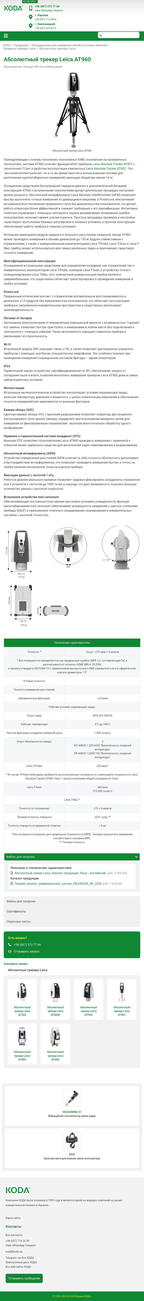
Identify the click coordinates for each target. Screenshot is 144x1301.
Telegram (58, 10)
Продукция (21, 45)
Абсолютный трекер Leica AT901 (121, 1011)
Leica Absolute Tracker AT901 (112, 164)
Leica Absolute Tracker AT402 (106, 168)
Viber (37, 10)
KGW (72, 1154)
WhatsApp (46, 10)
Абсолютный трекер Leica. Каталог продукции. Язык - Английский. (60, 873)
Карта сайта (13, 1217)
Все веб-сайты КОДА (18, 1266)
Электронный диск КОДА (21, 1262)
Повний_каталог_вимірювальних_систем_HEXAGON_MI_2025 (58, 883)
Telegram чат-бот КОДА (20, 1257)
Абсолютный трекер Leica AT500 (22, 1011)
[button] (72, 901)
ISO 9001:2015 (29, 1)
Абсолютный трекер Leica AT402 (55, 1055)
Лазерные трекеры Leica (19, 48)
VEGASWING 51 (72, 1112)
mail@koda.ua (14, 1251)
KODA (6, 45)
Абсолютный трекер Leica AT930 (88, 1011)
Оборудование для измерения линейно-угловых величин (69, 45)
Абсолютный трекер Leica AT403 (22, 1055)
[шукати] (119, 35)
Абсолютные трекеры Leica (57, 48)
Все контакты (14, 1235)
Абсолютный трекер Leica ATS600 (55, 1011)
